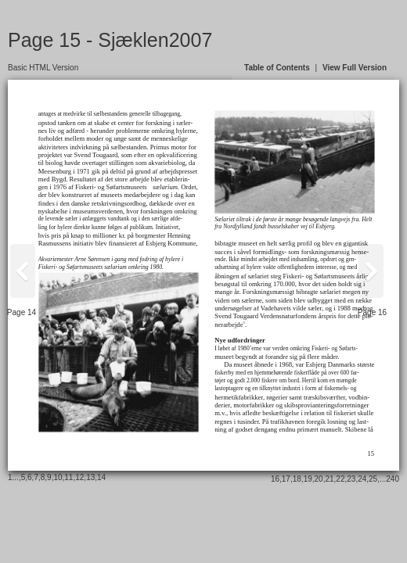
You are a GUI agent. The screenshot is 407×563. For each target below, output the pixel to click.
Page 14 (21, 312)
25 (373, 479)
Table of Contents (277, 67)
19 (308, 479)
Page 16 (372, 312)
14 (101, 477)
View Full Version (354, 67)
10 (57, 477)
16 (275, 479)
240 (392, 479)
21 (329, 479)
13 (90, 477)
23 (351, 479)
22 (340, 479)
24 (362, 479)
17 (286, 479)
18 (297, 479)
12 (79, 477)
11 (68, 477)
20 (319, 479)
